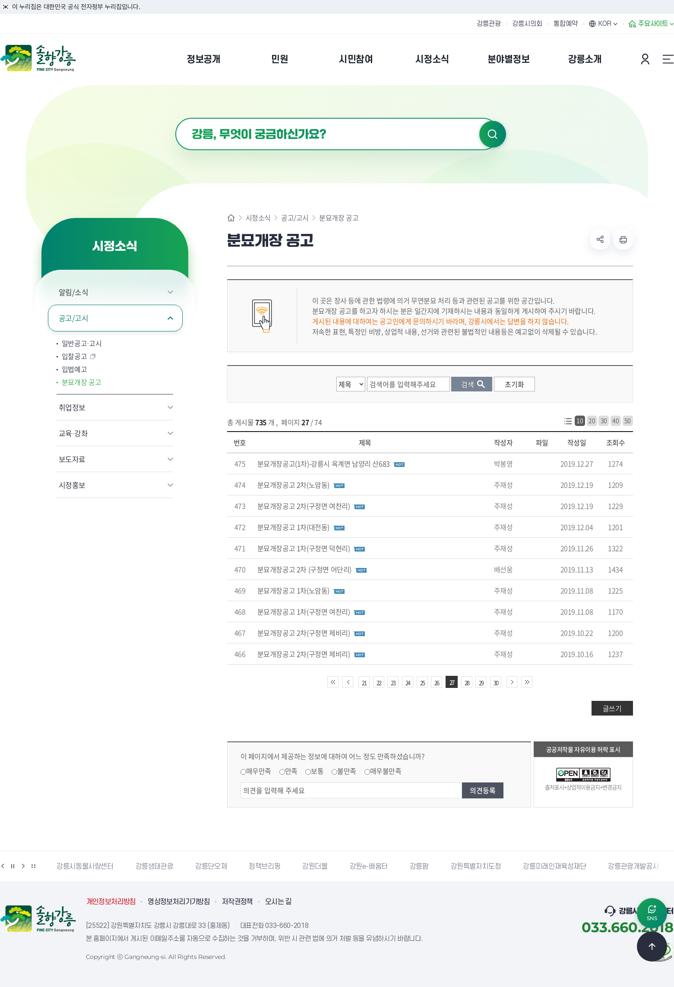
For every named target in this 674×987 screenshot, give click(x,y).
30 (604, 420)
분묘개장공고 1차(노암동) (293, 590)
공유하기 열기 (600, 239)
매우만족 (258, 771)
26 (436, 682)
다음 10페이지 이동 (512, 681)
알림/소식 (74, 292)
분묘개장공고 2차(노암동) (293, 484)
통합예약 (566, 24)
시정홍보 (72, 484)
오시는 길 (278, 902)
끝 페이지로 (526, 681)
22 (379, 682)
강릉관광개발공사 (633, 866)
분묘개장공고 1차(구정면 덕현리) (303, 548)
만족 (291, 771)
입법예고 (74, 369)
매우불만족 (386, 771)
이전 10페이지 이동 (347, 681)
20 (592, 420)
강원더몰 (314, 866)
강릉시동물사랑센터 (85, 866)
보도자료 (72, 459)
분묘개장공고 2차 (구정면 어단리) (304, 569)
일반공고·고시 (82, 343)
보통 (317, 771)
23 (393, 682)
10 (579, 420)
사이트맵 (668, 59)
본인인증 (646, 59)
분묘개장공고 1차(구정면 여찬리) (303, 611)
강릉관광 (489, 24)
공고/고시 (74, 317)
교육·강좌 (73, 433)
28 (467, 682)
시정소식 (258, 217)
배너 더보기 (33, 866)
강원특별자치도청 (476, 866)
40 (615, 420)
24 (407, 682)
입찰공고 (74, 356)
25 (422, 682)
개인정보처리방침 (111, 902)
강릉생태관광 (155, 866)
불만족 (346, 771)
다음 (23, 866)
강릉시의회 (527, 24)
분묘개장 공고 (81, 382)
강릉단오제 (211, 866)
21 (364, 682)
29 (481, 682)
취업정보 (72, 407)
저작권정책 (237, 902)
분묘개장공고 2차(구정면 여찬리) (303, 506)
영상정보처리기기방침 (179, 902)
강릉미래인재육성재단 (554, 866)
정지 (13, 866)
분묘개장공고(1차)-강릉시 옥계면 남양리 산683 (323, 463)
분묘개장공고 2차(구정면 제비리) (303, 633)
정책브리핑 (264, 866)
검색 (492, 134)
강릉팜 (419, 866)
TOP (652, 946)
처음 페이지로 (333, 681)
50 (627, 420)
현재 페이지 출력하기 (623, 239)
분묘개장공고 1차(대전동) (293, 527)
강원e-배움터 (369, 866)
